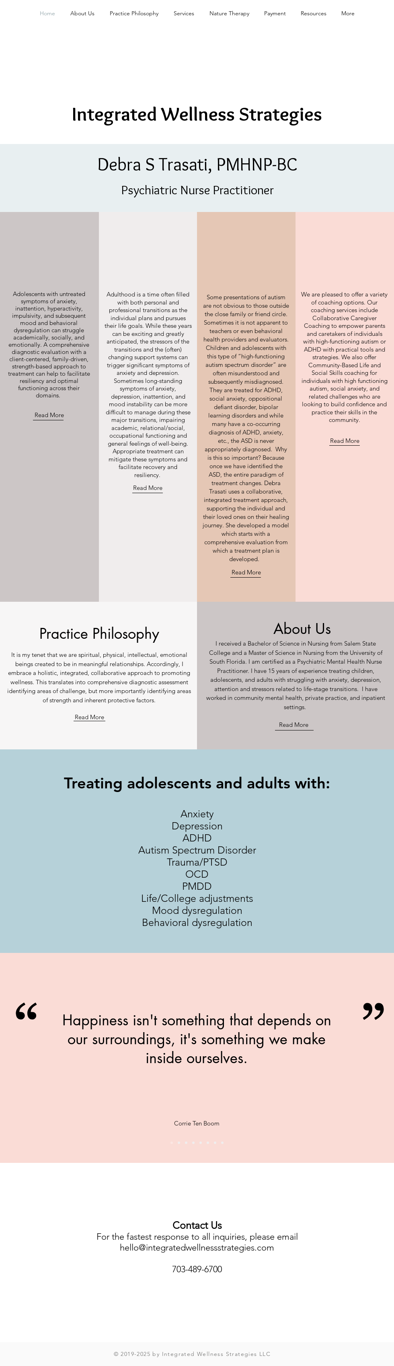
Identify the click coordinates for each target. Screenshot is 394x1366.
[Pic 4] (222, 1143)
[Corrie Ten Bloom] (171, 1143)
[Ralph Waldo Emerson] (215, 1143)
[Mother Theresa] (200, 1143)
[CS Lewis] (186, 1143)
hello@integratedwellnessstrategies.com (197, 1247)
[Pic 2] (193, 1143)
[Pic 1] (179, 1143)
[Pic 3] (208, 1143)
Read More (49, 415)
